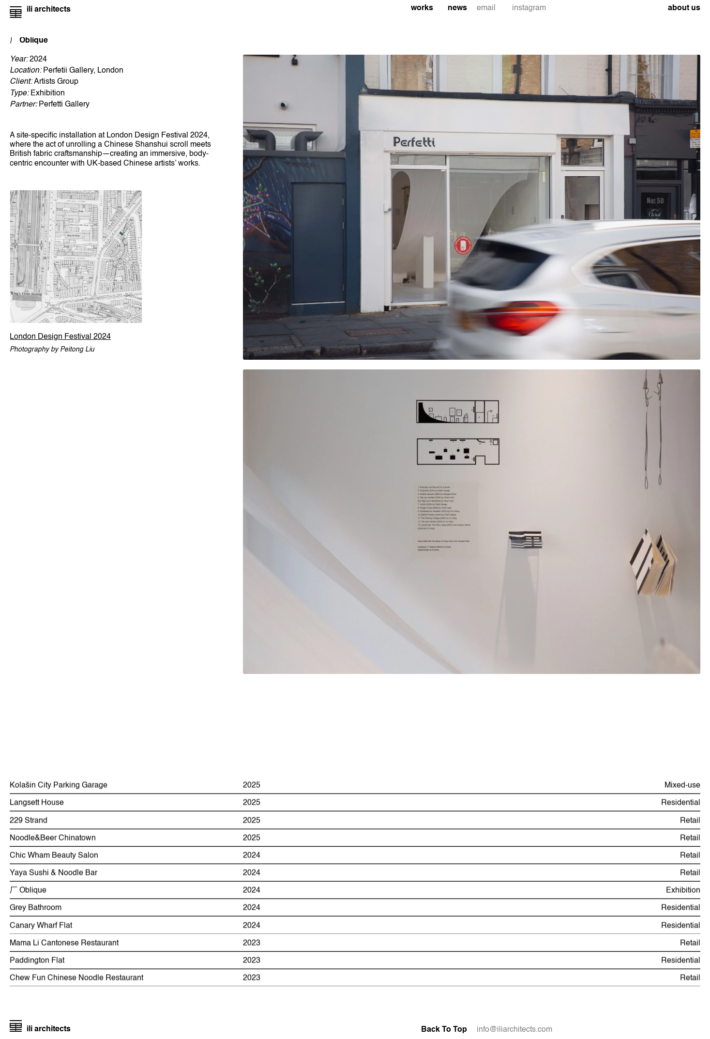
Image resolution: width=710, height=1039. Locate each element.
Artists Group (56, 82)
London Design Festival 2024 (60, 337)
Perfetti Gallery (64, 104)
